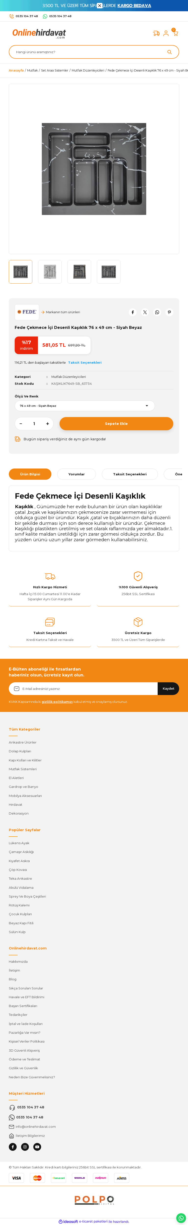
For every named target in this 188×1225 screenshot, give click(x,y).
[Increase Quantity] (50, 423)
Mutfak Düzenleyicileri (69, 377)
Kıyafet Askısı (19, 861)
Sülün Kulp (17, 932)
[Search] (94, 52)
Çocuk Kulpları (20, 914)
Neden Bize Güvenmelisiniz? (32, 1077)
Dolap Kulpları (20, 751)
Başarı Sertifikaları (23, 1006)
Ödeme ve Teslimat (24, 1059)
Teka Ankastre (20, 878)
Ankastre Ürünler (22, 742)
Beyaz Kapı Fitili (21, 923)
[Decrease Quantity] (18, 423)
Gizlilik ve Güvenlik (23, 1068)
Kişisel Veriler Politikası (27, 1041)
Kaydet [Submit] (168, 688)
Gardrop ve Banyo (23, 787)
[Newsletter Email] (94, 688)
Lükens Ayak (19, 843)
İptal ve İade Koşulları (26, 1023)
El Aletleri (16, 778)
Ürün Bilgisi (30, 474)
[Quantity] (34, 423)
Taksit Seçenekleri (130, 474)
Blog (12, 979)
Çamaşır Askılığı (21, 852)
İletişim (14, 970)
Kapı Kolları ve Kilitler (25, 760)
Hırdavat (15, 804)
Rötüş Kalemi (19, 905)
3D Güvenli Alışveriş (24, 1050)
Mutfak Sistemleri (23, 769)
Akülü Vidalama (21, 887)
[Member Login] (166, 33)
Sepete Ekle (116, 423)
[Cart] (175, 33)
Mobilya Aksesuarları (25, 795)
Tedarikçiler (18, 1015)
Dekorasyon (19, 813)
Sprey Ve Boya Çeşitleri (27, 896)
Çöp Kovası (18, 870)
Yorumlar (77, 474)
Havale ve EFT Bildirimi (26, 997)
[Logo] (38, 33)
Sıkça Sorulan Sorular (26, 988)
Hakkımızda (18, 961)
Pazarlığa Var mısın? (24, 1032)
